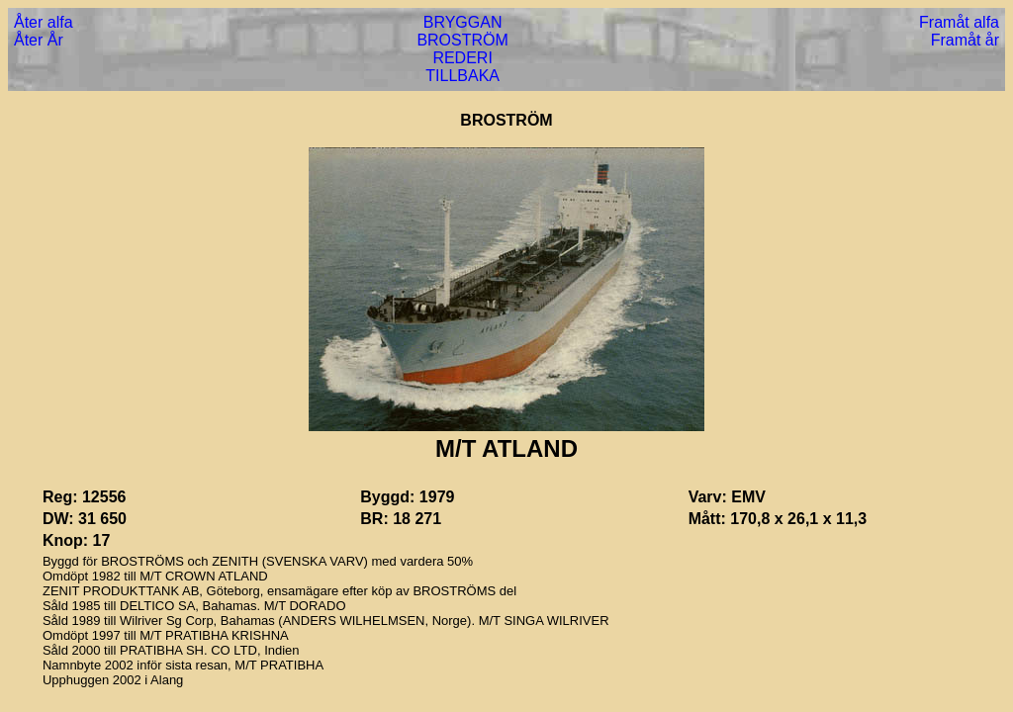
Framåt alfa (959, 22)
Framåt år (965, 40)
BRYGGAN (463, 22)
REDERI (462, 57)
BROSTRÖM (461, 40)
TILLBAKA (462, 75)
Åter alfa (43, 22)
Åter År (38, 40)
